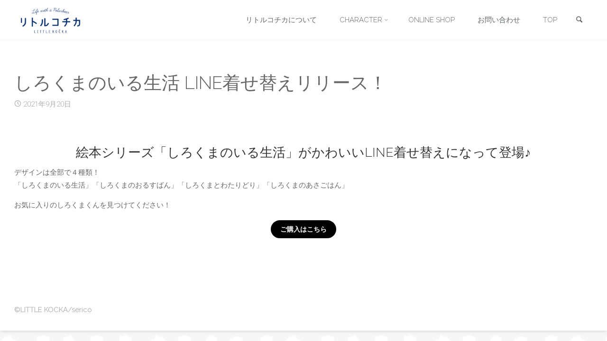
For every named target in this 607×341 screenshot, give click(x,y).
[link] (579, 20)
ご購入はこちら (303, 229)
